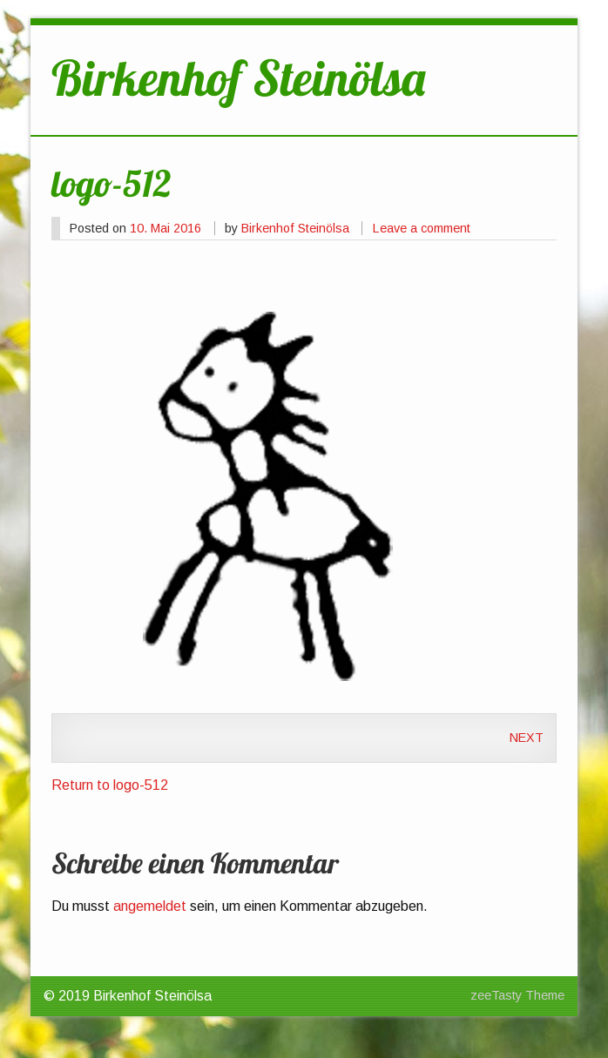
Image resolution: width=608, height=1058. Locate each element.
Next (527, 738)
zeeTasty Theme (517, 995)
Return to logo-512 (109, 785)
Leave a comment (421, 228)
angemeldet (149, 906)
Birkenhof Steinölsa (295, 228)
